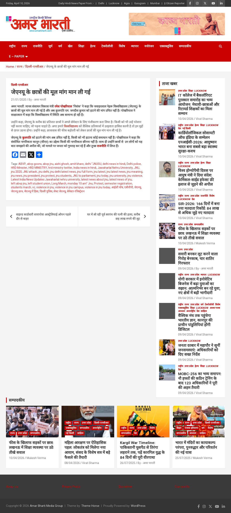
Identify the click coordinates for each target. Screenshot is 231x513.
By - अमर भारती (37, 99)
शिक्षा (81, 46)
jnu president (31, 175)
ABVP (22, 163)
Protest (98, 183)
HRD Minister (19, 167)
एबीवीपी (128, 187)
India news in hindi (85, 167)
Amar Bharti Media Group (46, 506)
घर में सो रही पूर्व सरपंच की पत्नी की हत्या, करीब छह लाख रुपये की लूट (113, 216)
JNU (136, 167)
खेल (70, 46)
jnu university (118, 175)
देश (179, 128)
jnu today (102, 175)
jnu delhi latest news (63, 171)
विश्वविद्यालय (71, 126)
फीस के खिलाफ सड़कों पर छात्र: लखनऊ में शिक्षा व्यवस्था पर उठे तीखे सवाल (199, 233)
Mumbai (155, 3)
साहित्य (204, 311)
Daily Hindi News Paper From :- (76, 3)
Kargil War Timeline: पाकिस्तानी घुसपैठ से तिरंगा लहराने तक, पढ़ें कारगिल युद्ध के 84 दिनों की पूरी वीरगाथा (142, 450)
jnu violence (134, 175)
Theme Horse (90, 506)
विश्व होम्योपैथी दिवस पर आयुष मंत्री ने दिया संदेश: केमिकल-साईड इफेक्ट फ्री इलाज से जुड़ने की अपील (196, 177)
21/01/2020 (18, 99)
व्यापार (134, 46)
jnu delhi (44, 171)
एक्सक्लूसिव (166, 46)
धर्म (60, 46)
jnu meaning (134, 171)
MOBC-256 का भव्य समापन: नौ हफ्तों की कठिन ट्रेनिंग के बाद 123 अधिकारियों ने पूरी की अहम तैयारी (199, 381)
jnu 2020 (16, 171)
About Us (12, 486)
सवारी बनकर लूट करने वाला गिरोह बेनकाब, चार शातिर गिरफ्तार (198, 259)
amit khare (77, 163)
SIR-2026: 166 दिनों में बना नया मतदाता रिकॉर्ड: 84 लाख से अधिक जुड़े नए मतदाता (199, 208)
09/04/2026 (185, 268)
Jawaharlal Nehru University (115, 167)
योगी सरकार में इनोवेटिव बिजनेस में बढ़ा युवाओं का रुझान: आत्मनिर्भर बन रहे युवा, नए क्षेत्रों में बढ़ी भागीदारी (199, 286)
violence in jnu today (97, 187)
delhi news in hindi (114, 163)
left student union (39, 183)
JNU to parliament (84, 175)
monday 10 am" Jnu (80, 183)
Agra (127, 3)
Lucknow (114, 3)
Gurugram (140, 3)
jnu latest (99, 171)
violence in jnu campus (69, 187)
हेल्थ (92, 46)
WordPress (138, 506)
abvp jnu (48, 163)
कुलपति (26, 137)
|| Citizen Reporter (174, 3)
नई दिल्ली (186, 128)
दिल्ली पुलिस (46, 191)
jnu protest (48, 175)
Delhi (101, 3)
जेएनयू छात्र (17, 191)
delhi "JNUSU (93, 163)
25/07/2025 (183, 458)
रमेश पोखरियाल (63, 106)
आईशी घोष (117, 187)
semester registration (118, 183)
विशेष (122, 46)
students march (21, 187)
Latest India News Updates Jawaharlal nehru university (45, 179)
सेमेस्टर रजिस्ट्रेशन (76, 191)
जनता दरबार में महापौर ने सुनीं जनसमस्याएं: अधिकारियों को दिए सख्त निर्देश (199, 350)
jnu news (16, 175)
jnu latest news (116, 171)
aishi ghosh (62, 163)
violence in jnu (45, 187)
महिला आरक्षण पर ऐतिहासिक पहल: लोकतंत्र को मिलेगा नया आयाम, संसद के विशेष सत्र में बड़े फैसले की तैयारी (87, 450)
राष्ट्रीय (12, 46)
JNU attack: (30, 171)
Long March (58, 183)
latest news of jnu (120, 179)
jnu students (64, 175)
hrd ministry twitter (60, 167)
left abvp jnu (19, 183)
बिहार (179, 428)
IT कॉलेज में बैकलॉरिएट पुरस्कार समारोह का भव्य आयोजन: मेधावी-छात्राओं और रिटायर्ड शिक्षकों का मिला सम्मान (198, 104)
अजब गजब (215, 308)
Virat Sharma (204, 118)
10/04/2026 (185, 118)
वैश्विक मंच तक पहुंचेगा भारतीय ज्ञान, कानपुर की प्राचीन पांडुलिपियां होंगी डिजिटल (195, 322)
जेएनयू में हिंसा (31, 191)
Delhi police (134, 163)
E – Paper (16, 56)
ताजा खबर (169, 83)
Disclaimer (125, 486)
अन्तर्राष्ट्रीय (190, 311)
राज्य (24, 46)
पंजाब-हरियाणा (191, 428)
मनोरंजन (149, 46)
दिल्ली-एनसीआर (19, 84)
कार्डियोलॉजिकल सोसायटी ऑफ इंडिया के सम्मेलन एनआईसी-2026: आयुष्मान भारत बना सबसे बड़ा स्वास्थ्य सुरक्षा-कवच (197, 142)
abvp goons (34, 163)
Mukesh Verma (205, 243)
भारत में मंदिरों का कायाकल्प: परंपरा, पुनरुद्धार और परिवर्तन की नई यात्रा (196, 447)
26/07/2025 (127, 463)
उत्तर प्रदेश (182, 90)
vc (33, 187)
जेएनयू (137, 187)
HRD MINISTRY (37, 167)
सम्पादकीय (185, 46)
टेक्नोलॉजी (107, 46)
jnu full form (85, 171)
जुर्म (50, 46)
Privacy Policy (71, 486)
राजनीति (37, 46)
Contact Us (182, 486)
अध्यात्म (181, 311)
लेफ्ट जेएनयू (59, 191)
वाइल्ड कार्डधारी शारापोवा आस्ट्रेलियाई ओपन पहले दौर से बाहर (43, 216)
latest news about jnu (94, 179)
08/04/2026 (72, 463)
